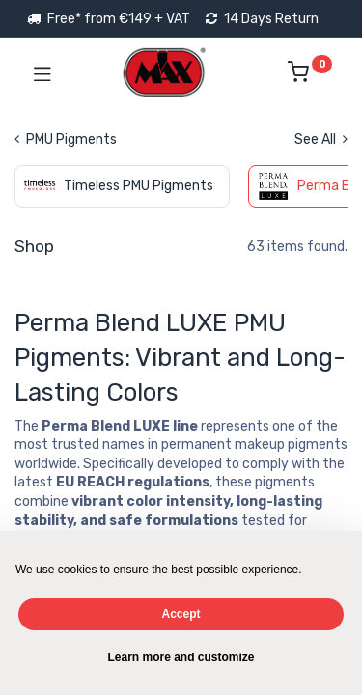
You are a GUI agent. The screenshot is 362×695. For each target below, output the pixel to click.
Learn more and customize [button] (180, 657)
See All (321, 139)
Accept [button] (180, 614)
